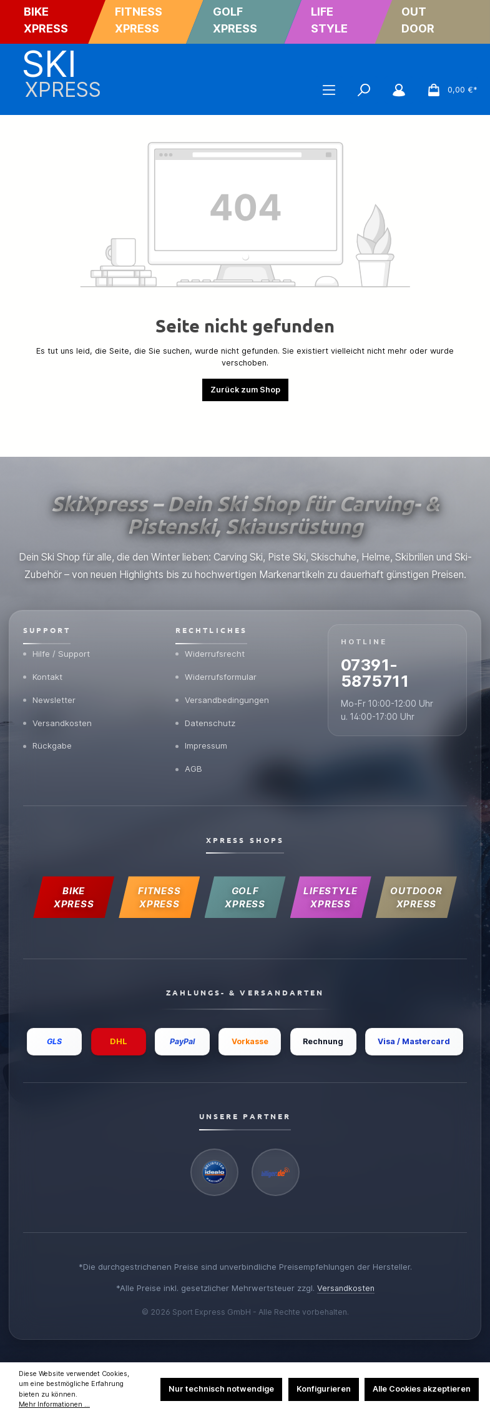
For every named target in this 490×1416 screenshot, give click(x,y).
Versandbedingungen (222, 658)
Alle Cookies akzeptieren (422, 1389)
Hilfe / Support (57, 611)
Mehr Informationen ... (54, 1404)
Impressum (201, 705)
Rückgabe (48, 705)
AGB (189, 729)
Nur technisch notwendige (221, 1389)
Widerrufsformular (216, 635)
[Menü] (329, 90)
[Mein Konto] (399, 90)
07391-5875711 (377, 631)
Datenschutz (206, 682)
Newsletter (50, 658)
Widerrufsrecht (210, 611)
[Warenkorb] (448, 90)
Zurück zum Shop (245, 389)
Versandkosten (58, 682)
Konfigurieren (323, 1389)
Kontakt (43, 635)
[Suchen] (364, 90)
